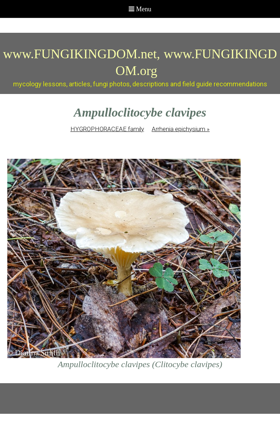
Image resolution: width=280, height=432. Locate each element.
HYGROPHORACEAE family (107, 129)
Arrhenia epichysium (181, 129)
